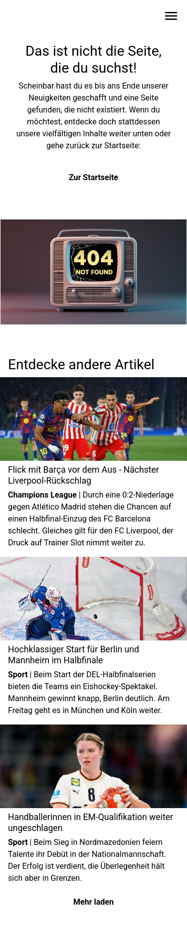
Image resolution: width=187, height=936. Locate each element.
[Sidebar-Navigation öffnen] (171, 17)
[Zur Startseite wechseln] (32, 18)
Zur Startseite (93, 177)
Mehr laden (93, 902)
